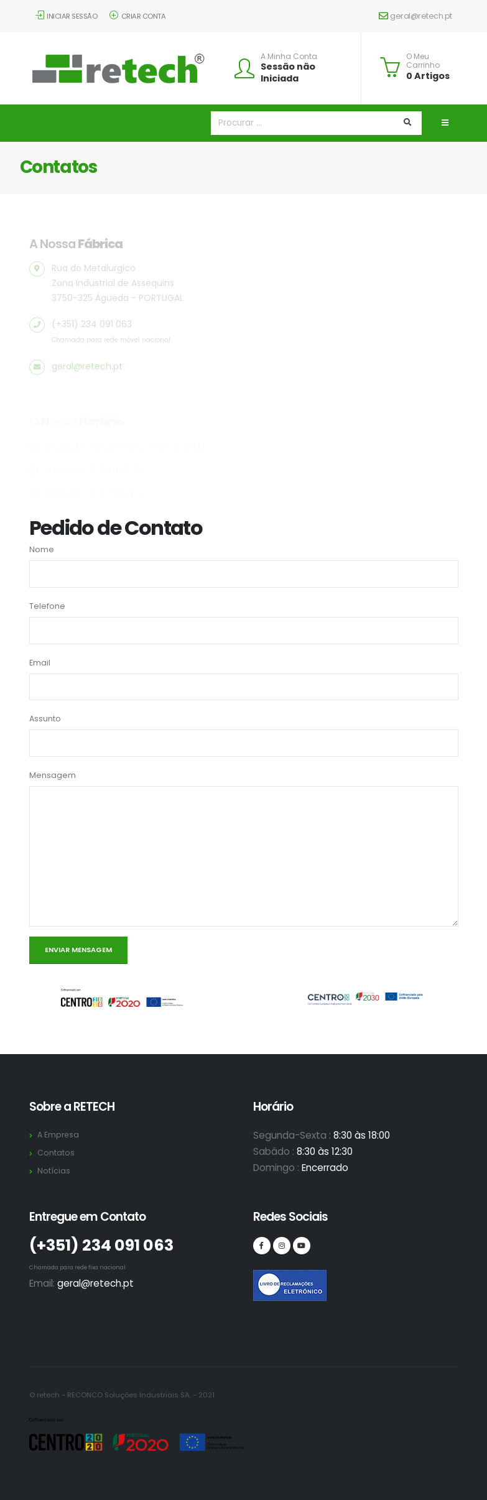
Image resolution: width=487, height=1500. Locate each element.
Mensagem (52, 775)
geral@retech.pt (415, 16)
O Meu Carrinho (423, 61)
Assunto (45, 718)
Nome (41, 549)
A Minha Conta (289, 56)
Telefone (47, 606)
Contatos (56, 1152)
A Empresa (58, 1134)
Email (39, 662)
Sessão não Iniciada (288, 72)
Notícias (53, 1170)
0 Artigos (428, 76)
